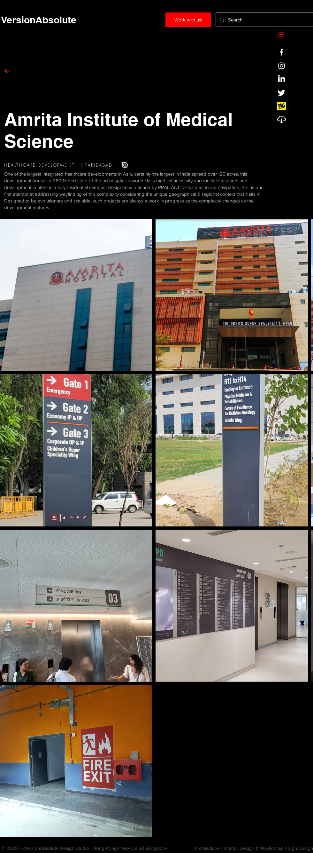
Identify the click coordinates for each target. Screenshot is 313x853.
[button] (281, 34)
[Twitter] (281, 92)
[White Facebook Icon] (281, 52)
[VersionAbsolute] (38, 19)
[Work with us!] (188, 19)
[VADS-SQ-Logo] (281, 106)
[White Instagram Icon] (281, 65)
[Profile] (281, 119)
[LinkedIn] (281, 79)
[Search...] (263, 20)
